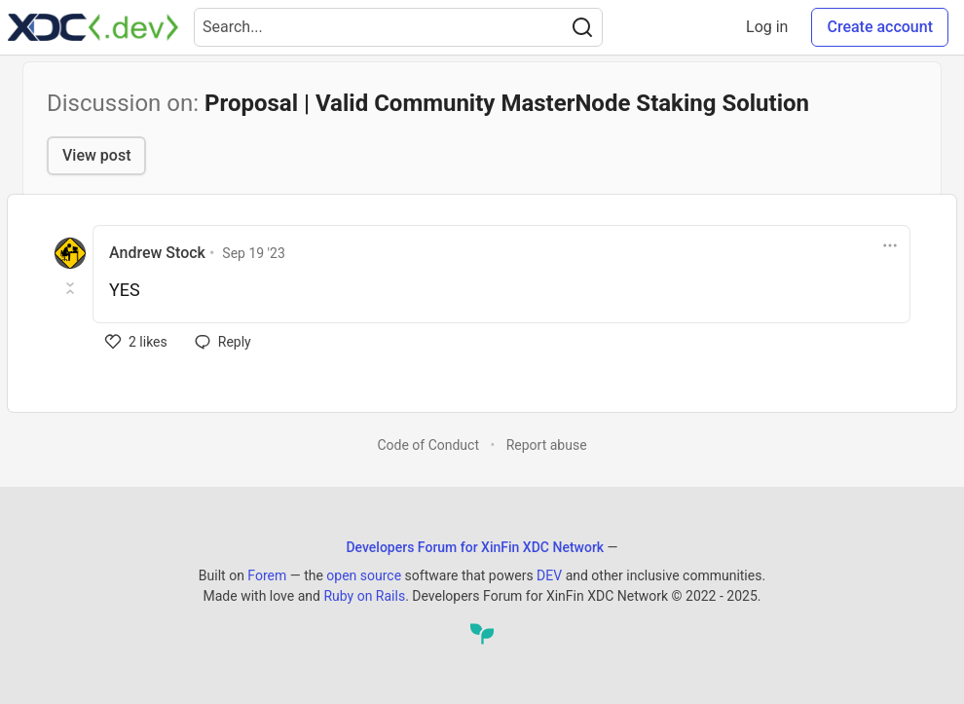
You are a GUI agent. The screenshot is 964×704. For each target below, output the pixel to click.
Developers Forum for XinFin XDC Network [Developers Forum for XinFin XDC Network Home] (475, 547)
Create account (880, 27)
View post (96, 155)
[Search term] (398, 27)
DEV (549, 575)
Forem (266, 575)
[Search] (582, 27)
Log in (767, 27)
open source (363, 575)
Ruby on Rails (364, 596)
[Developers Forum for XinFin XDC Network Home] (93, 27)
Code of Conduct (428, 445)
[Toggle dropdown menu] (890, 245)
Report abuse (546, 445)
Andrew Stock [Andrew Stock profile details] (157, 252)
